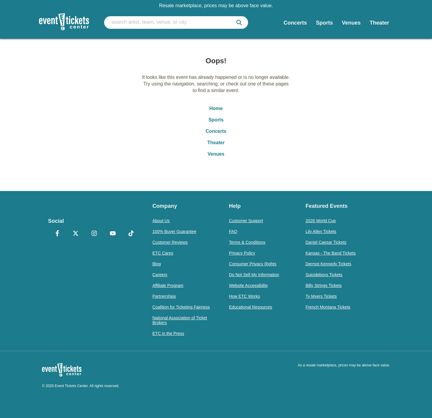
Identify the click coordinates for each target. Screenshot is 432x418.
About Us (161, 220)
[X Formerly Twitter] (76, 233)
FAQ (233, 231)
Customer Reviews (170, 242)
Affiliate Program (167, 285)
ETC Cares (162, 253)
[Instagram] (94, 233)
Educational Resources (250, 307)
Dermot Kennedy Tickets (328, 263)
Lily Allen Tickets (320, 231)
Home (216, 108)
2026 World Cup (320, 220)
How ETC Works (244, 296)
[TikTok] (131, 233)
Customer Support (246, 220)
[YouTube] (113, 233)
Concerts (216, 131)
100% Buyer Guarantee (174, 231)
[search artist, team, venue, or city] (176, 22)
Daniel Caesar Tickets (325, 242)
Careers (159, 274)
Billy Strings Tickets (323, 285)
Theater (216, 142)
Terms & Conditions (247, 242)
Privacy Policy (242, 253)
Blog (156, 263)
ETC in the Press (168, 333)
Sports (216, 119)
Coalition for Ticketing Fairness (181, 307)
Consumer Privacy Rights (252, 263)
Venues (216, 154)
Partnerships (164, 296)
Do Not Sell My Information (254, 274)
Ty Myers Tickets (321, 296)
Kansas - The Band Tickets (330, 253)
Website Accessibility (248, 285)
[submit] (239, 22)
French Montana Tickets (327, 307)
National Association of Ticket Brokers (179, 320)
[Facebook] (57, 233)
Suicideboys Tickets (323, 274)
